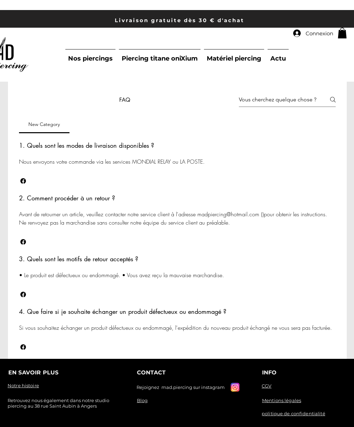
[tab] (44, 124)
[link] (342, 33)
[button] (23, 181)
